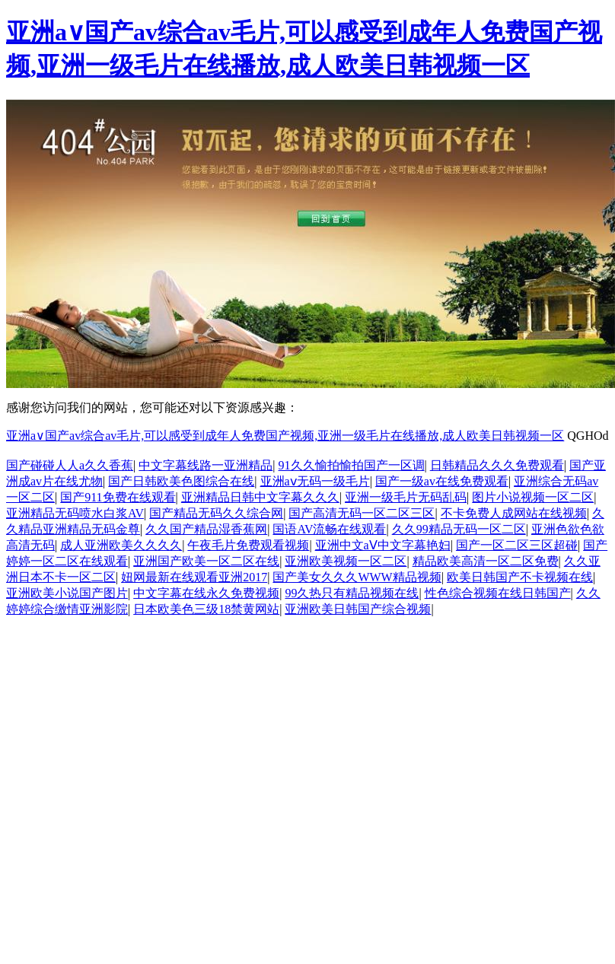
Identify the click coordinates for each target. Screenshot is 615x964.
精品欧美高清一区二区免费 (486, 561)
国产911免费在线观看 (117, 497)
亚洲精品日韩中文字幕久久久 (260, 497)
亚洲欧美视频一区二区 (345, 561)
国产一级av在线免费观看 (441, 481)
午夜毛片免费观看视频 (248, 545)
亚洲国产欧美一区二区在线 (206, 561)
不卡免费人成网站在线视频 (514, 513)
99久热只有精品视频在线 (352, 593)
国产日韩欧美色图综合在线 (181, 481)
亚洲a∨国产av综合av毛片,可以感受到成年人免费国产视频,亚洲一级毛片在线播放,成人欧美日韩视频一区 (285, 435)
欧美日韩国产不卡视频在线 (520, 577)
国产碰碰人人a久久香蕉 (69, 465)
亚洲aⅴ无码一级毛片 (315, 481)
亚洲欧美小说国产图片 (67, 593)
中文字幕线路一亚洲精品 (205, 465)
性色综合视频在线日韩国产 (498, 593)
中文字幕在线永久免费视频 (206, 593)
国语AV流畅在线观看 (329, 529)
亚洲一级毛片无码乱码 (406, 497)
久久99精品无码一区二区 (459, 529)
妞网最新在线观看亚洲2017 (194, 577)
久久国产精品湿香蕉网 (206, 529)
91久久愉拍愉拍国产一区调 (352, 465)
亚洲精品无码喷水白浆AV (75, 513)
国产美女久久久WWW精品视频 (356, 577)
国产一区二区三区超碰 (517, 545)
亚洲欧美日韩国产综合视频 (358, 609)
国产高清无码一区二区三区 (361, 513)
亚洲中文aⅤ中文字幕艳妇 (383, 545)
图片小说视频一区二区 (533, 497)
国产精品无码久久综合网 (216, 513)
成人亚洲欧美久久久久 (121, 545)
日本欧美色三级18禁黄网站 (206, 609)
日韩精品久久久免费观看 (497, 465)
